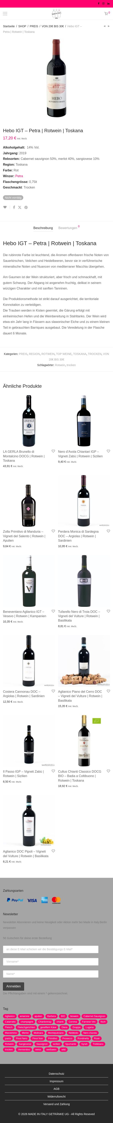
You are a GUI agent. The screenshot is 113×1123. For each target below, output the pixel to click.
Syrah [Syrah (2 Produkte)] (84, 1044)
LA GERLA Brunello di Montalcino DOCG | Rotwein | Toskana (24, 456)
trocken (71, 365)
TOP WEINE (64, 354)
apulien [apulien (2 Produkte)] (38, 1016)
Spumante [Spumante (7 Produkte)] (70, 1044)
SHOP (22, 26)
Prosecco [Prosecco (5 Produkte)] (67, 1038)
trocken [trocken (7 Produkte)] (9, 1049)
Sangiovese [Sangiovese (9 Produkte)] (25, 1044)
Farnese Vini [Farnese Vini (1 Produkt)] (88, 1021)
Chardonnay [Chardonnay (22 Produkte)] (44, 1021)
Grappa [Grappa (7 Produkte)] (76, 1027)
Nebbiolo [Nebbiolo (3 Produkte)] (73, 1033)
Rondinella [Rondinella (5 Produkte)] (83, 1038)
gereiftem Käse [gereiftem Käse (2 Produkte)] (48, 1027)
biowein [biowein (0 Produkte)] (74, 1016)
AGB (56, 1088)
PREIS (34, 26)
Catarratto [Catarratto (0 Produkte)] (10, 1021)
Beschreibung (43, 228)
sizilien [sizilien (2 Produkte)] (56, 1044)
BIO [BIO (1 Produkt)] (63, 1016)
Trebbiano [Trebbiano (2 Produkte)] (98, 1044)
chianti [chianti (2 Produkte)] (59, 1021)
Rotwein (60, 365)
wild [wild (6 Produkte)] (63, 1049)
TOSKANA (79, 354)
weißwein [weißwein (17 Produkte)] (51, 1049)
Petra (19, 176)
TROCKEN (94, 354)
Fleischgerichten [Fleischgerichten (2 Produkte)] (26, 1027)
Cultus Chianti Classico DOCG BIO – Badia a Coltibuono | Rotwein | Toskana (79, 776)
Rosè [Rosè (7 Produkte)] (97, 1038)
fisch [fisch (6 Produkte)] (103, 1021)
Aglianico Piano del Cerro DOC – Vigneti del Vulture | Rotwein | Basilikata (80, 696)
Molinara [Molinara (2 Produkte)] (38, 1033)
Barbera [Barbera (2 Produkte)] (51, 1016)
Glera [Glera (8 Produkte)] (64, 1027)
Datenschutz (56, 1073)
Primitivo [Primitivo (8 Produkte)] (52, 1038)
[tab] (43, 228)
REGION (34, 354)
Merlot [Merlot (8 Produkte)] (25, 1033)
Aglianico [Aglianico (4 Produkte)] (10, 1016)
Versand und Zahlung (56, 1104)
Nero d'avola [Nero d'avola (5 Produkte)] (90, 1033)
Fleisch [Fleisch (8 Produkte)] (9, 1027)
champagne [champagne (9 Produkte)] (27, 1021)
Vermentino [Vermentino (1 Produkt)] (24, 1049)
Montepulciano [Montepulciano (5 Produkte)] (56, 1033)
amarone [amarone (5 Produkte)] (24, 1016)
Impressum (56, 1081)
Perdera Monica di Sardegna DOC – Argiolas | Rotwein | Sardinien (78, 536)
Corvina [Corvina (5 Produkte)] (73, 1021)
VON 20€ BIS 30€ (53, 26)
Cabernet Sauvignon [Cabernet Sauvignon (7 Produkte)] (94, 1016)
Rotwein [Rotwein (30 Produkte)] (9, 1044)
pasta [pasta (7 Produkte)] (8, 1038)
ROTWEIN (48, 354)
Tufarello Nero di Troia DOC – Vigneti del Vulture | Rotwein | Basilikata (79, 616)
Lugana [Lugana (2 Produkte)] (90, 1027)
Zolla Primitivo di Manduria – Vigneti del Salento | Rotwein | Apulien (24, 536)
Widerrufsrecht (56, 1096)
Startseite (9, 26)
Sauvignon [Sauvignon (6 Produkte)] (42, 1044)
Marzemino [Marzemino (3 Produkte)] (11, 1033)
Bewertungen (69, 227)
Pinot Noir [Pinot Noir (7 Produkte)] (37, 1038)
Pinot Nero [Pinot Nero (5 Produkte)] (21, 1038)
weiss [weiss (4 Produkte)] (38, 1049)
